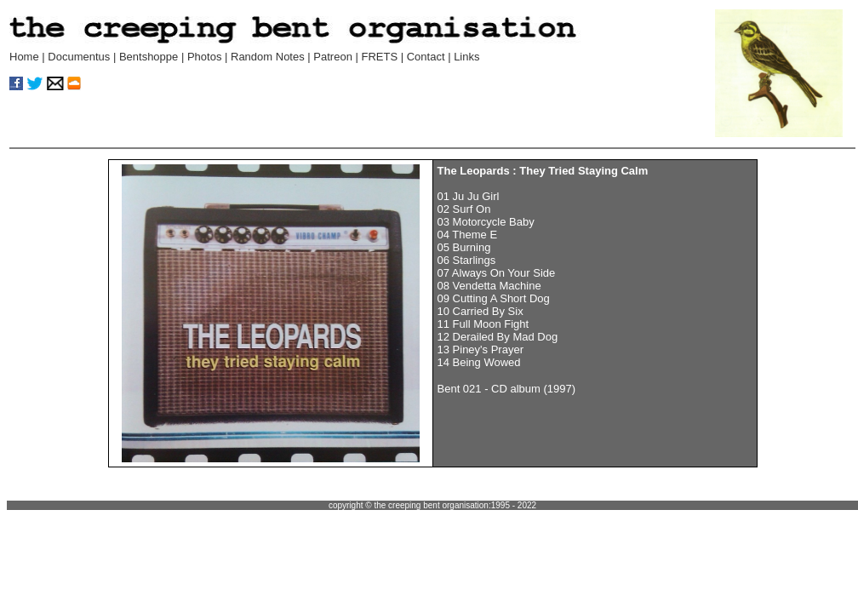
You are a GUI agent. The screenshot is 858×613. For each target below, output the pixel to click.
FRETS (379, 56)
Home (24, 56)
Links (466, 56)
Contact (426, 56)
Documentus (79, 56)
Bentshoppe (148, 56)
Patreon (332, 56)
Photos (204, 56)
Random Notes (269, 56)
